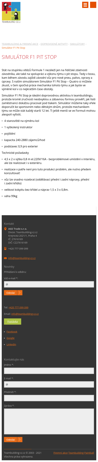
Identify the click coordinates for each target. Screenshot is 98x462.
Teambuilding (76, 452)
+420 (18, 307)
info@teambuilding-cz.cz (25, 313)
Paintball (89, 452)
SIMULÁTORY (77, 44)
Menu (85, 4)
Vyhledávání (93, 5)
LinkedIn (11, 344)
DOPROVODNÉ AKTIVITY (54, 44)
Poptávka (12, 321)
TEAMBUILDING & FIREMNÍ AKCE (20, 44)
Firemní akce (60, 452)
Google (10, 338)
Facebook (12, 331)
